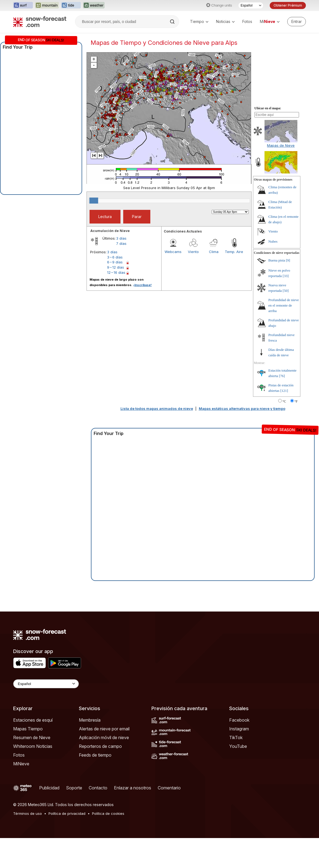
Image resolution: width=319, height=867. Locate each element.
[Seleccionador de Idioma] (250, 5)
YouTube (238, 775)
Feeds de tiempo (95, 784)
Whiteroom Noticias (32, 775)
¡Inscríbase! (142, 314)
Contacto (98, 816)
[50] (286, 320)
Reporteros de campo (100, 775)
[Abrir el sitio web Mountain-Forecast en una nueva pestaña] (47, 5)
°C (284, 430)
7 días (121, 272)
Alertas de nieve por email (104, 757)
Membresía (89, 749)
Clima (214, 280)
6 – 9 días (115, 291)
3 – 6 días (115, 286)
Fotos (247, 21)
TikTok (236, 766)
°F (296, 430)
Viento (193, 280)
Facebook (239, 749)
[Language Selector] (46, 712)
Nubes (272, 270)
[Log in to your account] (296, 21)
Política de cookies (108, 842)
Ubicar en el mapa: (267, 137)
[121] (284, 420)
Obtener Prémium (288, 5)
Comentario (169, 816)
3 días (121, 267)
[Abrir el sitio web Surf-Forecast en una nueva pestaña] (23, 5)
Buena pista (276, 289)
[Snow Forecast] (39, 21)
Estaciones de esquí (33, 749)
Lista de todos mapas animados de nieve (156, 437)
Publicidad (49, 816)
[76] (282, 405)
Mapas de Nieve (281, 174)
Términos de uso (27, 842)
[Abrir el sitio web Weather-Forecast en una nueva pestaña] (94, 5)
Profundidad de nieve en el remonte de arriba (283, 334)
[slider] (93, 230)
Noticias (225, 21)
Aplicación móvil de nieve (104, 766)
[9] (288, 289)
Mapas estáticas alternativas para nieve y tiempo (242, 437)
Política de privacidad (66, 842)
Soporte (74, 816)
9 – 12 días (115, 296)
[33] (286, 305)
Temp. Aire (234, 280)
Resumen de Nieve (31, 766)
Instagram (239, 757)
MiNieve (21, 792)
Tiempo (199, 21)
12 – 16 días (116, 301)
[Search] (173, 22)
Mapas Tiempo (28, 757)
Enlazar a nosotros (132, 816)
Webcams (173, 280)
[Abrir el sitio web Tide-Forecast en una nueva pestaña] (71, 5)
